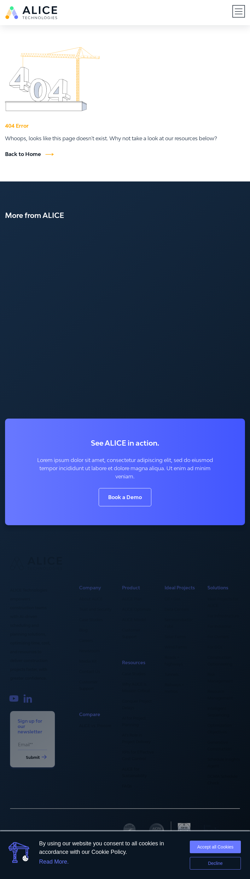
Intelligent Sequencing (218, 711)
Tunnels (172, 674)
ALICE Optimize (136, 609)
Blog (83, 630)
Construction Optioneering (219, 660)
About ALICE (91, 599)
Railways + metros (174, 688)
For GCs (214, 647)
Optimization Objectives (219, 728)
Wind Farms (176, 647)
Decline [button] (215, 863)
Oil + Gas (173, 599)
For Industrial (219, 626)
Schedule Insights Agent (223, 762)
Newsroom (89, 650)
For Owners (218, 636)
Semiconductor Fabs (179, 623)
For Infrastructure (223, 616)
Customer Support (88, 685)
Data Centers (177, 609)
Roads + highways (174, 660)
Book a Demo (125, 497)
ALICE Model (134, 619)
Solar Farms (175, 636)
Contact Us (89, 671)
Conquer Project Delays (137, 704)
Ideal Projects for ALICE (222, 602)
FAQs (127, 786)
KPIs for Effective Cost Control (138, 755)
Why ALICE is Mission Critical (136, 687)
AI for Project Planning (134, 721)
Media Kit (88, 661)
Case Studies (91, 619)
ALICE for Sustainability (134, 772)
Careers (86, 640)
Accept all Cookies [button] (215, 846)
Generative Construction (219, 745)
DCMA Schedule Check (222, 779)
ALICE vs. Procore (95, 725)
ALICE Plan (132, 599)
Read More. (54, 862)
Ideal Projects (180, 587)
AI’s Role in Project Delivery (136, 738)
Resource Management (220, 694)
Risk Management (220, 677)
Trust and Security (95, 609)
